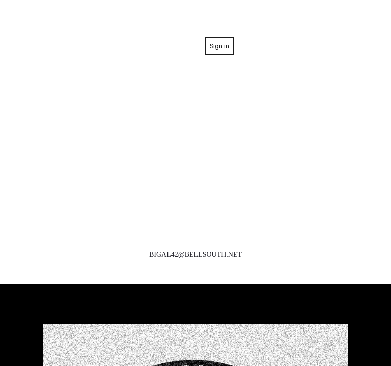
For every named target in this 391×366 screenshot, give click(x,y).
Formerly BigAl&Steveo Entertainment (195, 20)
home (177, 46)
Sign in (219, 46)
